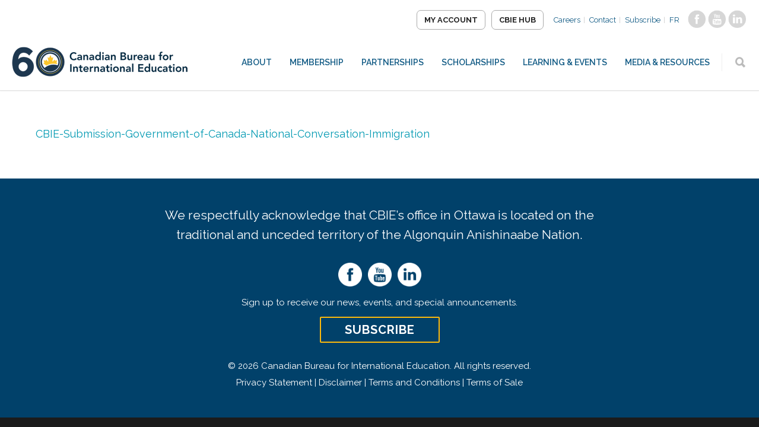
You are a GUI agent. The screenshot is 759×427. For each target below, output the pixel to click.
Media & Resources (667, 62)
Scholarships (473, 62)
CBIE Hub (517, 19)
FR (674, 19)
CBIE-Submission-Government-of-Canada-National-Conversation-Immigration (233, 134)
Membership (317, 62)
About (257, 62)
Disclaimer (340, 382)
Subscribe (642, 19)
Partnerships (392, 62)
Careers (567, 19)
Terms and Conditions (414, 382)
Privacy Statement (274, 382)
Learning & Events (565, 62)
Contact (602, 19)
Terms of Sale (494, 382)
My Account (451, 19)
